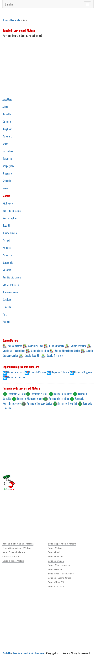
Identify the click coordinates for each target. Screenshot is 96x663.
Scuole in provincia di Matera (62, 543)
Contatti (6, 653)
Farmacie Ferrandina (59, 398)
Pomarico (7, 255)
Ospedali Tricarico (16, 377)
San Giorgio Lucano (11, 277)
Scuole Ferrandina (40, 351)
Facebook (39, 653)
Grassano (7, 173)
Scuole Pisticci (35, 346)
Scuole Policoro (56, 346)
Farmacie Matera (16, 394)
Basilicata (15, 20)
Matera (6, 196)
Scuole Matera (15, 346)
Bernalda (6, 114)
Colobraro (7, 136)
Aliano (5, 107)
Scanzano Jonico (10, 292)
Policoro (6, 248)
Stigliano (6, 299)
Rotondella (7, 263)
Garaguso (7, 158)
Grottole (6, 181)
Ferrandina (7, 151)
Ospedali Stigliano (83, 372)
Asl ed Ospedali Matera (13, 552)
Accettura (7, 99)
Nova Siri (6, 225)
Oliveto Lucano (9, 233)
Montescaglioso (10, 218)
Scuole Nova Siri (32, 355)
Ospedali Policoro (60, 372)
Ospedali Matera (15, 372)
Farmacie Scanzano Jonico (39, 403)
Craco (5, 144)
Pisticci (6, 240)
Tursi (4, 314)
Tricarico (6, 307)
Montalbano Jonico (11, 211)
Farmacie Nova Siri (67, 403)
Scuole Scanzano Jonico (59, 578)
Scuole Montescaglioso (13, 351)
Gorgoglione (8, 166)
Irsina (5, 188)
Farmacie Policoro (63, 394)
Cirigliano (7, 129)
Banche (9, 4)
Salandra (6, 270)
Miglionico (7, 203)
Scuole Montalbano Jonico (67, 351)
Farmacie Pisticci (39, 394)
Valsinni (6, 322)
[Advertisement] (48, 71)
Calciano (6, 122)
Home (5, 20)
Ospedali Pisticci (37, 372)
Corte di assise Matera (13, 561)
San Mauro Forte (10, 285)
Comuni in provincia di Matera (16, 548)
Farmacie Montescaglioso (30, 398)
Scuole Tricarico (55, 355)
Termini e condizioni (23, 653)
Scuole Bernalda (78, 346)
